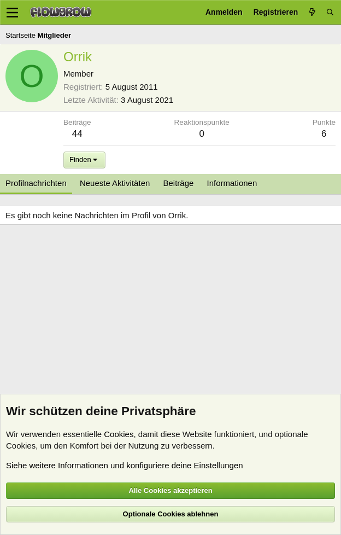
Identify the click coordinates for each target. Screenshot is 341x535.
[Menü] (12, 13)
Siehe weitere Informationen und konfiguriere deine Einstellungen (124, 465)
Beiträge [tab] (178, 183)
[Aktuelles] (312, 12)
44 (77, 134)
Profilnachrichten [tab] (36, 183)
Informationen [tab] (232, 183)
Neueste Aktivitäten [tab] (115, 183)
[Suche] (330, 12)
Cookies (118, 434)
